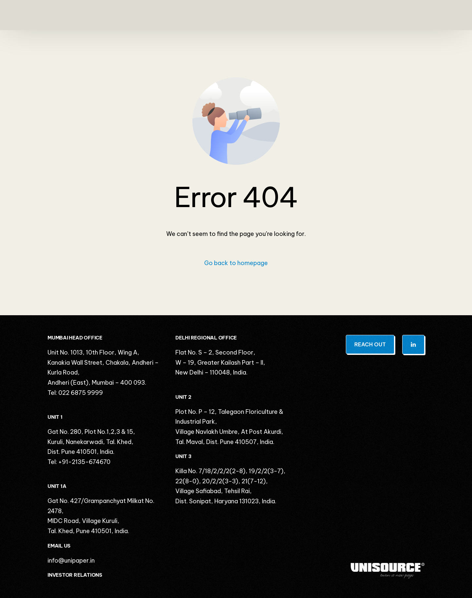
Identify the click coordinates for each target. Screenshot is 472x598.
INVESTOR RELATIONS (75, 575)
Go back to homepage (236, 263)
